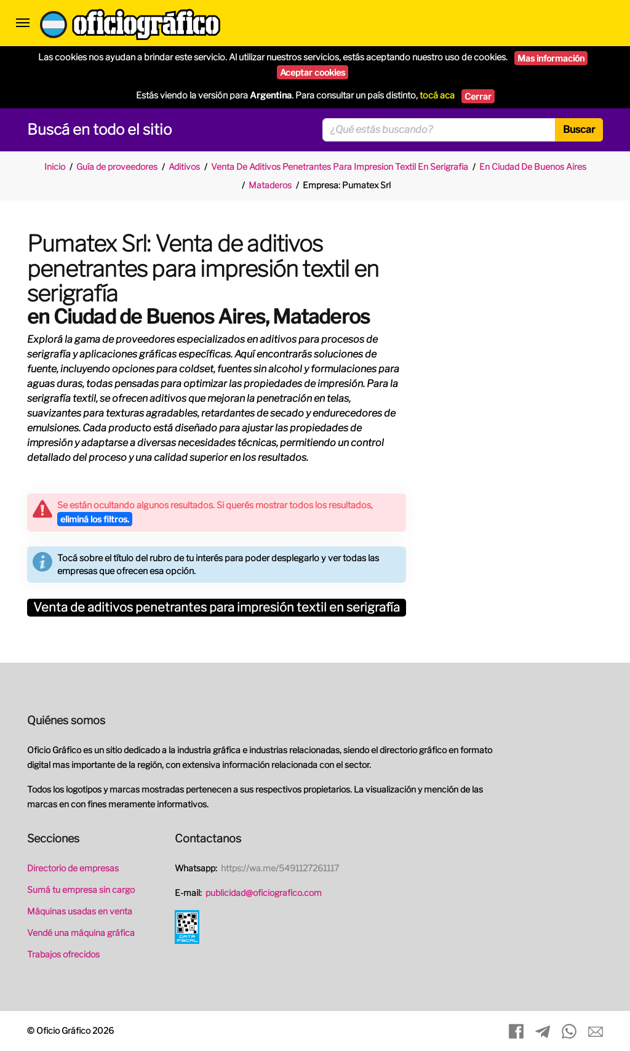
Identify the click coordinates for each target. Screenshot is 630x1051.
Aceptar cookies (312, 72)
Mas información (550, 58)
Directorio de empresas (73, 868)
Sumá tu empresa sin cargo (81, 889)
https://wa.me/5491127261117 (280, 868)
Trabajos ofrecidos (63, 954)
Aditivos (184, 166)
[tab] (216, 608)
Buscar (579, 129)
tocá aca (437, 95)
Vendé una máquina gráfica (81, 932)
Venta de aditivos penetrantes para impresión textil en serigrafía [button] (216, 608)
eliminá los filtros (94, 519)
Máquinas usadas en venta (79, 911)
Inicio (54, 166)
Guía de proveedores (117, 166)
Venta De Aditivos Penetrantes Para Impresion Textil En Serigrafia (339, 166)
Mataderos (270, 185)
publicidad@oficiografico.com (263, 892)
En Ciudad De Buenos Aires (532, 166)
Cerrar (478, 96)
